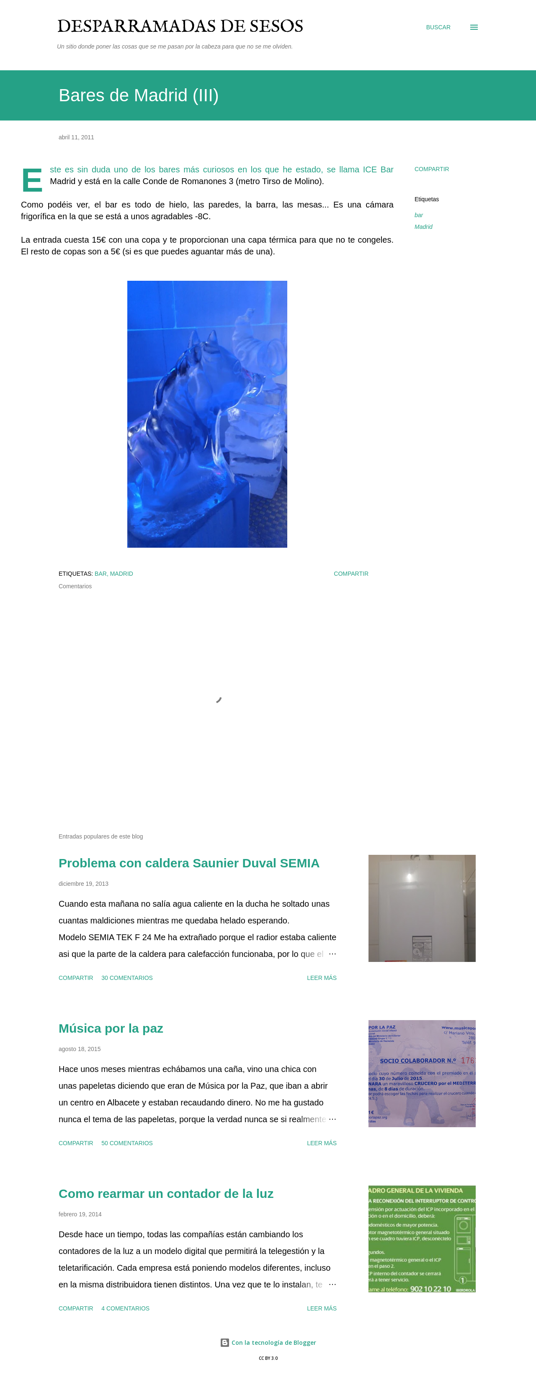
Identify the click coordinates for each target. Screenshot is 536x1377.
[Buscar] (438, 27)
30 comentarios (127, 977)
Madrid (424, 226)
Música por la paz (111, 1028)
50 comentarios (127, 1143)
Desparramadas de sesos (180, 27)
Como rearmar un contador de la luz (166, 1193)
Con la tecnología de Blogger (268, 1342)
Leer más (322, 977)
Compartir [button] (432, 169)
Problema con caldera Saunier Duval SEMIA (189, 863)
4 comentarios (125, 1308)
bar (419, 215)
